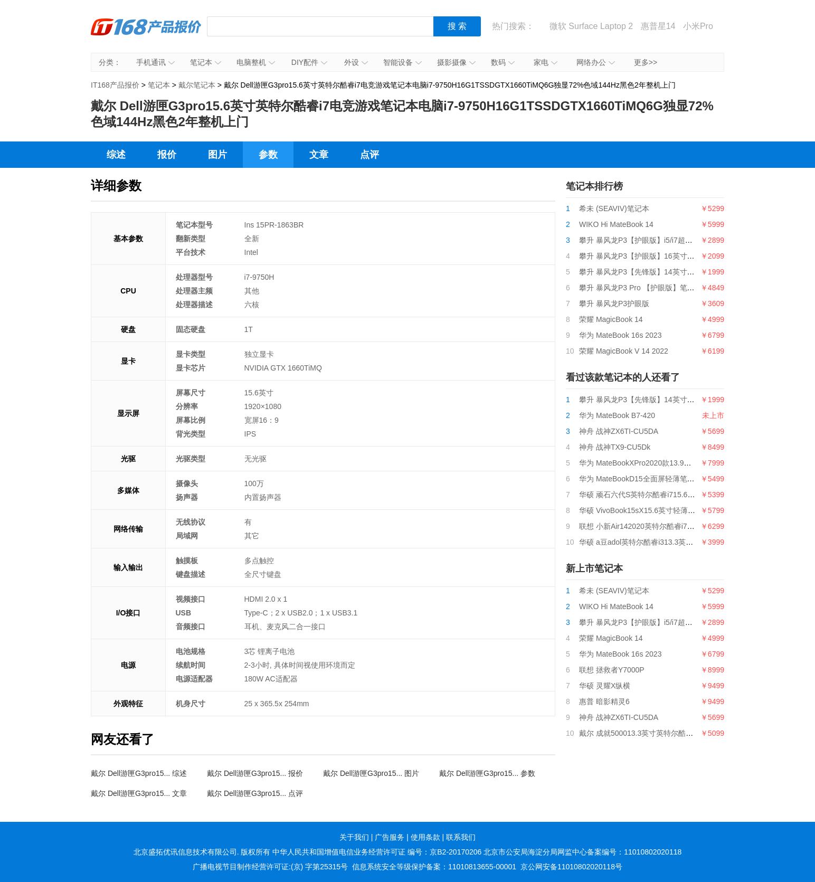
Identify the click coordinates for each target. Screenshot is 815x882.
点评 (369, 154)
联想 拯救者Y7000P (612, 670)
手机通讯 (155, 62)
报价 (166, 154)
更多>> (645, 62)
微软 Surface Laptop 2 (591, 26)
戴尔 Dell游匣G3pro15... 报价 (255, 773)
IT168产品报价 (146, 34)
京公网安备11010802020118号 (571, 866)
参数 (268, 154)
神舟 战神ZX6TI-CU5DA (618, 431)
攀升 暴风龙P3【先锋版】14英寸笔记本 (644, 272)
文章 (318, 154)
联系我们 (461, 837)
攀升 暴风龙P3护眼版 (614, 303)
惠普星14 (658, 26)
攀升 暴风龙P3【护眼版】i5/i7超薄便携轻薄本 (654, 240)
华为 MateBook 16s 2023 (620, 335)
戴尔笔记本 (196, 85)
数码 (503, 62)
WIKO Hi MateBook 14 (616, 224)
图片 (217, 154)
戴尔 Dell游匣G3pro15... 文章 (139, 793)
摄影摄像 (456, 62)
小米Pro (698, 26)
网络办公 (595, 62)
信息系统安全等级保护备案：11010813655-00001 (434, 866)
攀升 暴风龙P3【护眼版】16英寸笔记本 (644, 256)
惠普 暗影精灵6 (604, 701)
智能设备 (402, 62)
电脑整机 (255, 62)
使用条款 (425, 837)
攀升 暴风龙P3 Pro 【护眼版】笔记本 (640, 287)
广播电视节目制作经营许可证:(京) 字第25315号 (270, 866)
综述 (116, 154)
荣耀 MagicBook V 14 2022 (623, 351)
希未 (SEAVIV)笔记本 (614, 208)
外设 (356, 62)
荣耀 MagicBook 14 (611, 319)
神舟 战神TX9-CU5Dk (614, 447)
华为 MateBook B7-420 (617, 415)
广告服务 (389, 837)
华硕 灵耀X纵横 (604, 685)
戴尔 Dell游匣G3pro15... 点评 (255, 793)
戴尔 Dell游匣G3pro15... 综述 (139, 773)
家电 (545, 62)
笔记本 (205, 62)
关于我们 (354, 837)
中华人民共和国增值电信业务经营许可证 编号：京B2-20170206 (376, 852)
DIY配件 (309, 62)
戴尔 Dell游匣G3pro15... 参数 (487, 773)
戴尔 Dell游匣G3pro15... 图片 (371, 773)
